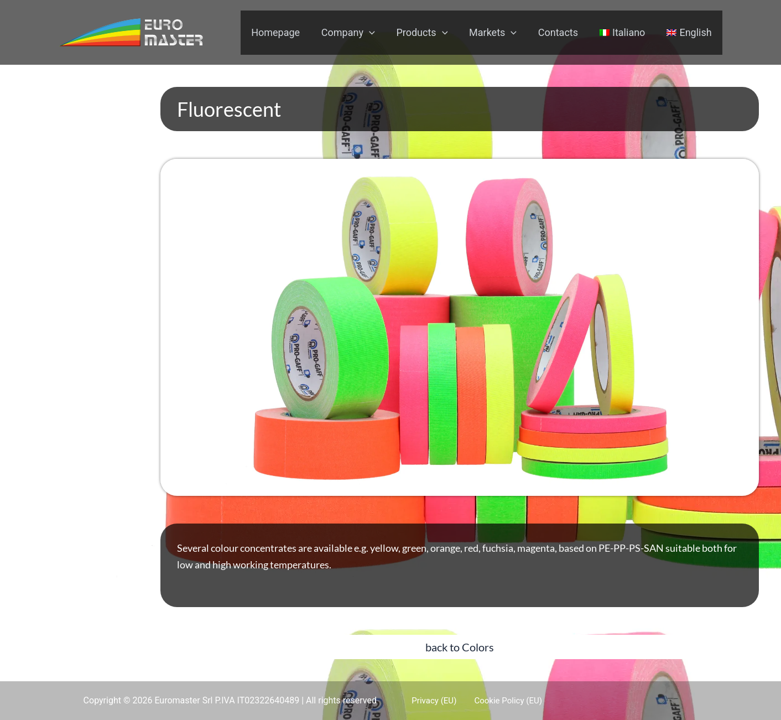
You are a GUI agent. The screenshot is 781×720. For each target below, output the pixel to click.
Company (356, 33)
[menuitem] (625, 33)
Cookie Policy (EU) (497, 700)
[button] (459, 647)
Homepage (285, 32)
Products (428, 33)
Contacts (561, 32)
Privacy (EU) (428, 700)
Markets (498, 33)
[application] (377, 33)
